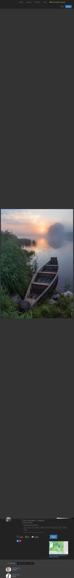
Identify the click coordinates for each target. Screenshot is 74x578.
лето (60, 527)
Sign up (68, 6)
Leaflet (51, 552)
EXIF (31, 563)
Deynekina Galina (16, 568)
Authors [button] (29, 2)
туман (25, 527)
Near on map (22, 563)
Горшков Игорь (27, 522)
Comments (11, 563)
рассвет (37, 527)
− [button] (51, 546)
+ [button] (51, 543)
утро (56, 527)
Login (62, 6)
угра (33, 527)
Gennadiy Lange (16, 574)
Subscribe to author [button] (53, 537)
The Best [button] (38, 2)
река (29, 527)
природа (65, 527)
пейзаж (42, 527)
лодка (25, 529)
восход (52, 527)
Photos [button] (21, 2)
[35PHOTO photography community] (9, 2)
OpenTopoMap (57, 552)
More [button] (45, 2)
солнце (47, 527)
